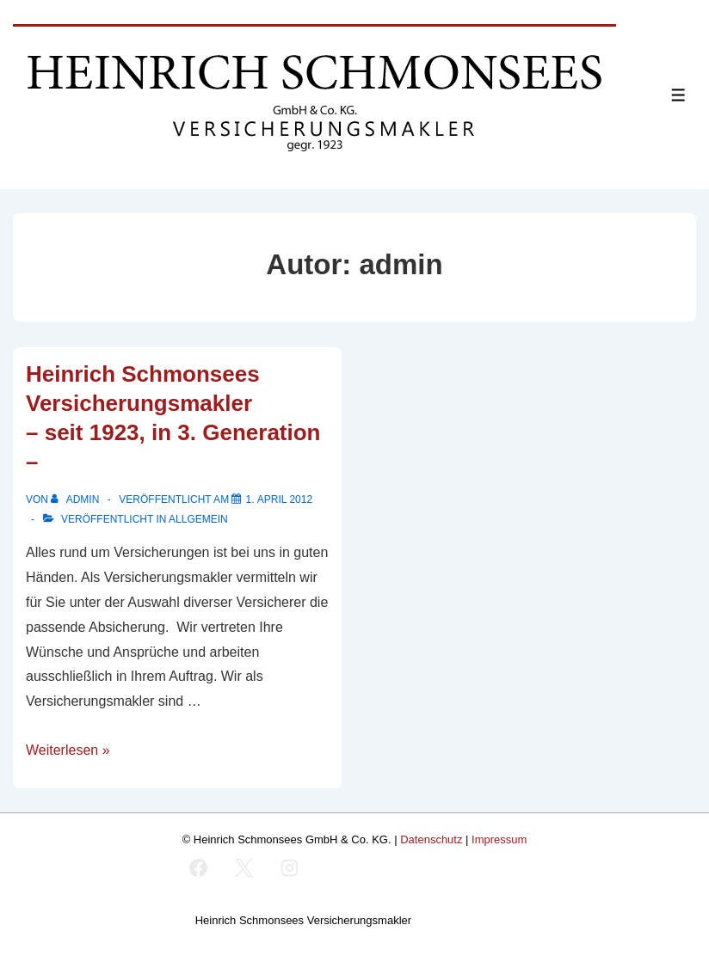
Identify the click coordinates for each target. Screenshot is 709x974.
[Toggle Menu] (678, 95)
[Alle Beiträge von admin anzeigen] (76, 499)
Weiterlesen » (68, 750)
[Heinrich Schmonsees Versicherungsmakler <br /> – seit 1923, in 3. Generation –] (278, 499)
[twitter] (243, 867)
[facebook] (198, 867)
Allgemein (198, 519)
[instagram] (289, 867)
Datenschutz (431, 839)
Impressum (499, 839)
